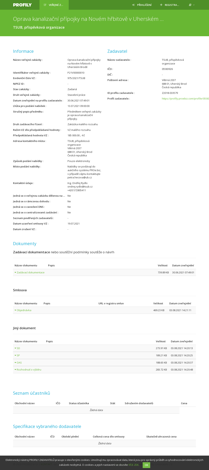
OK (146, 465)
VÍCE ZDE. (133, 464)
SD (18, 348)
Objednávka (24, 310)
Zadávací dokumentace (31, 272)
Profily (22, 4)
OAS (19, 362)
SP (18, 355)
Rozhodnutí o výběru (29, 369)
